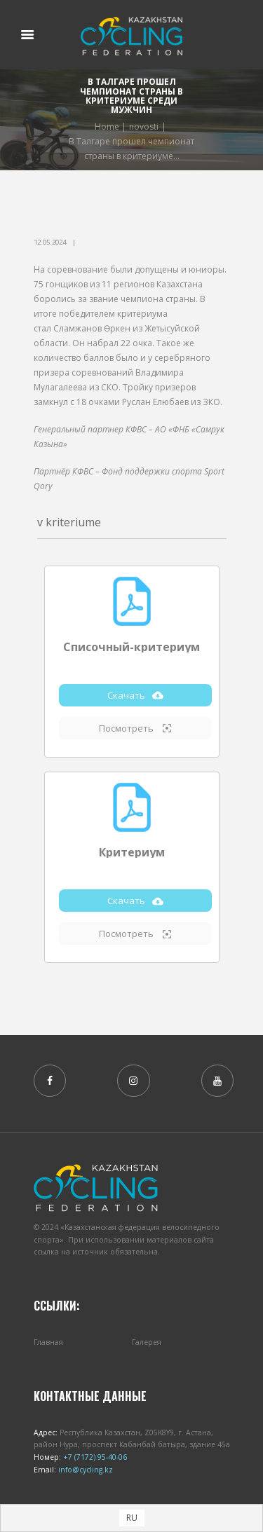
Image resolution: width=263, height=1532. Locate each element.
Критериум (132, 852)
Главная (48, 1342)
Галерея (146, 1342)
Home (107, 126)
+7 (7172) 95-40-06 (94, 1457)
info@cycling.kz (84, 1470)
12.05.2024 (50, 242)
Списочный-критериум (131, 646)
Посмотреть (135, 728)
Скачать (135, 695)
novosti (144, 126)
